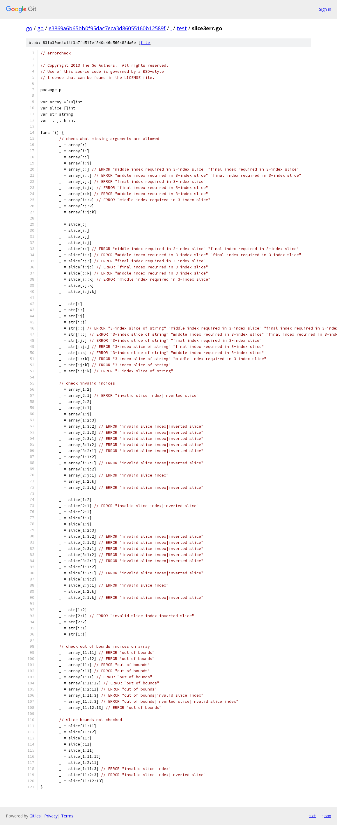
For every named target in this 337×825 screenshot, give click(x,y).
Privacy (51, 816)
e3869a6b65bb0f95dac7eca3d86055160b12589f (107, 28)
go (29, 28)
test (182, 28)
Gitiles (35, 816)
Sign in (325, 9)
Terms (67, 816)
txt (312, 815)
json (326, 815)
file (145, 42)
